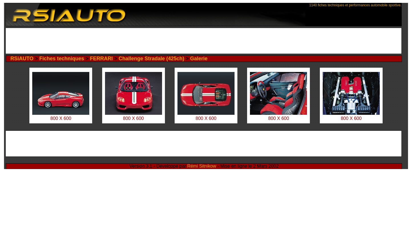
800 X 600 (61, 118)
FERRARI (101, 58)
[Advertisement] (203, 41)
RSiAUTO (22, 58)
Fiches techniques (61, 58)
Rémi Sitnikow (201, 166)
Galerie (198, 58)
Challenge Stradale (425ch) (151, 58)
